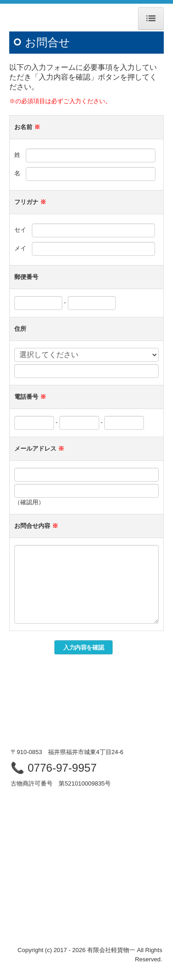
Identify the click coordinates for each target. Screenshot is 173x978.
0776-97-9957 (62, 767)
